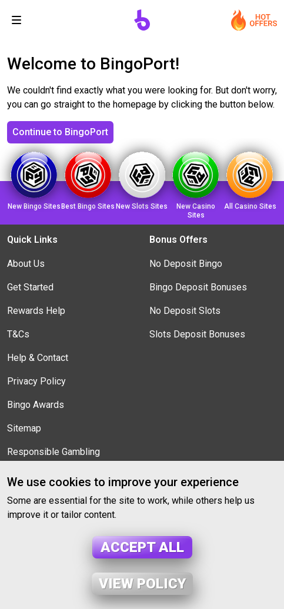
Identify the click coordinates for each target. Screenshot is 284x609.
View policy (142, 583)
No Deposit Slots (184, 310)
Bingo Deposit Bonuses (198, 287)
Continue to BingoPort (60, 132)
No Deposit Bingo (185, 263)
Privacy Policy (36, 381)
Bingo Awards (35, 404)
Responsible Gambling (53, 451)
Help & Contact (37, 357)
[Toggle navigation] (16, 20)
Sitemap (24, 428)
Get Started (30, 287)
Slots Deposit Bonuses (197, 334)
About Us (26, 263)
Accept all (142, 547)
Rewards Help (36, 310)
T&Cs (18, 334)
